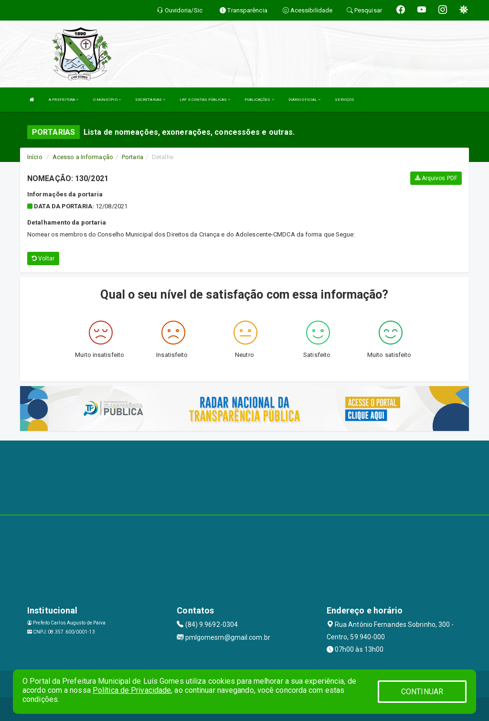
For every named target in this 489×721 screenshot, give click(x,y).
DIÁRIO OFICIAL (304, 99)
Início (35, 157)
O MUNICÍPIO (107, 99)
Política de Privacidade (132, 690)
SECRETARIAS (150, 99)
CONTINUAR (422, 691)
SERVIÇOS (344, 99)
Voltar (43, 258)
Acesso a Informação (83, 157)
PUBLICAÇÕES (259, 99)
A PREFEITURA (63, 99)
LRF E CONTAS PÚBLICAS (205, 99)
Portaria (132, 157)
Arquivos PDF (436, 178)
